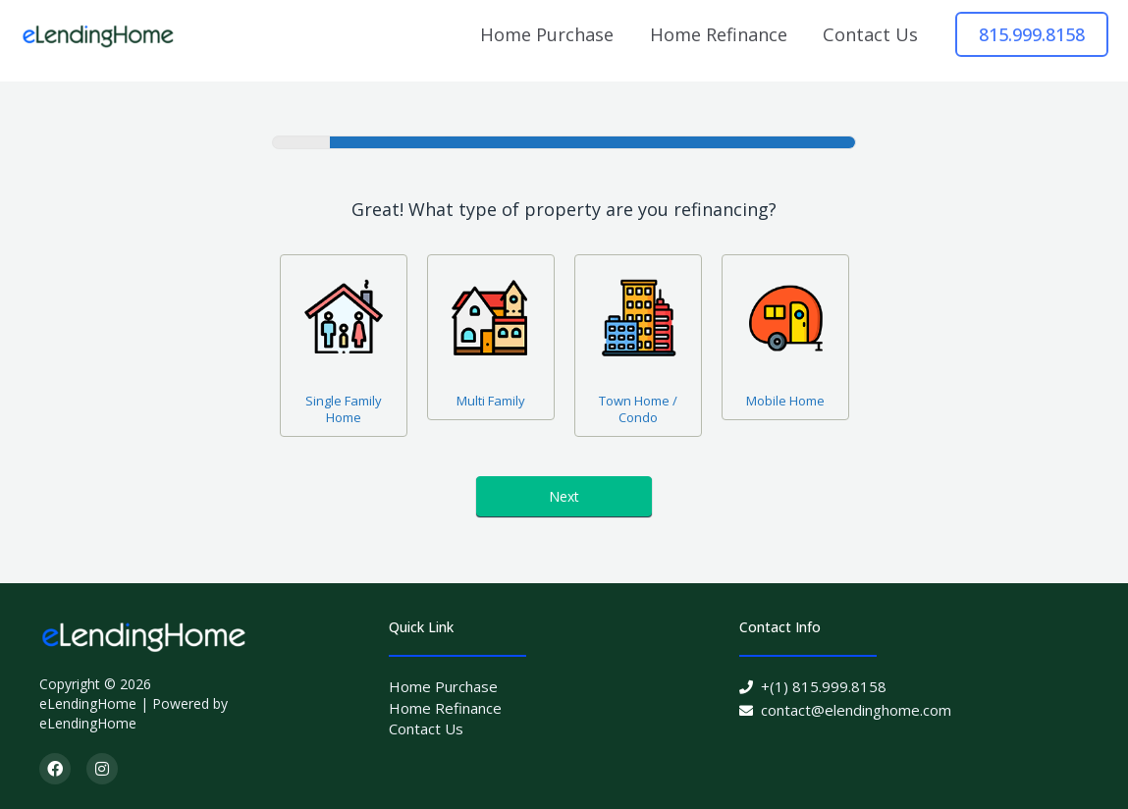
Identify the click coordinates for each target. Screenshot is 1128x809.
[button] (1031, 34)
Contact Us (870, 34)
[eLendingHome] (98, 33)
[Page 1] (301, 142)
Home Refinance (718, 34)
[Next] (359, 142)
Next (564, 496)
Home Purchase (547, 34)
